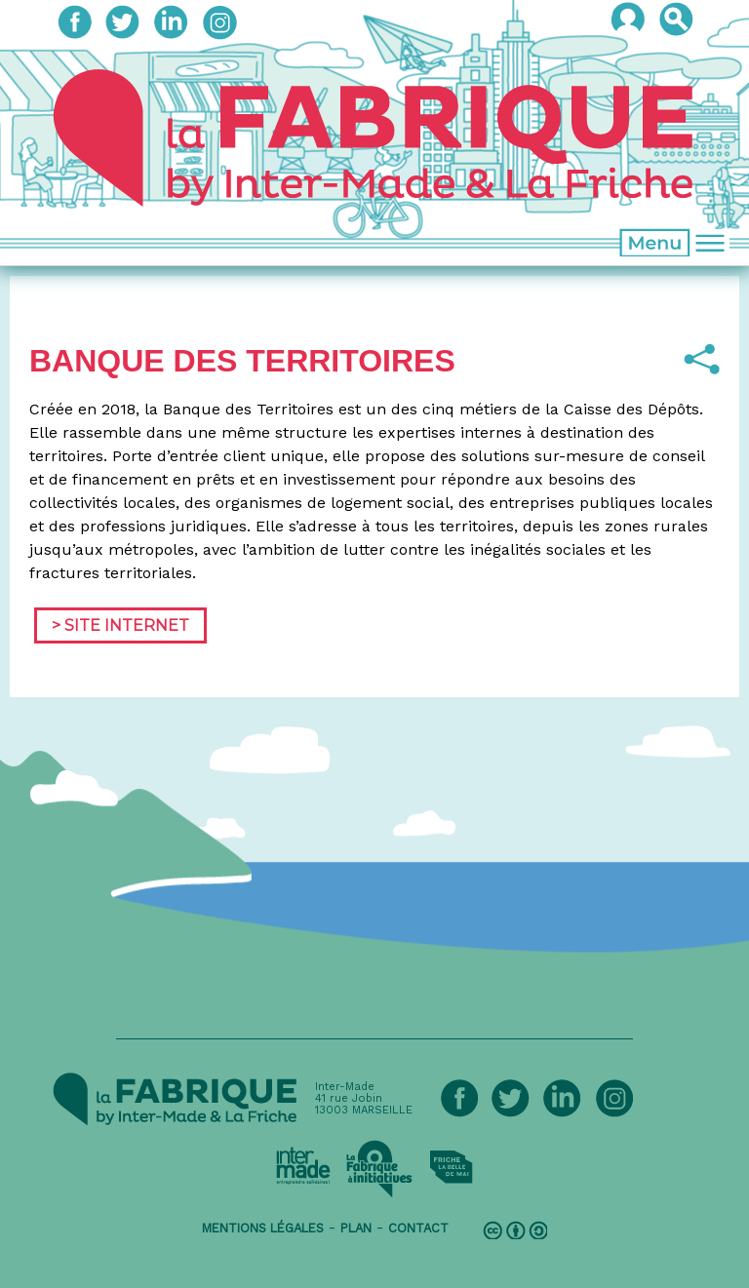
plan (356, 1228)
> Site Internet (120, 625)
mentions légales (263, 1228)
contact (418, 1228)
